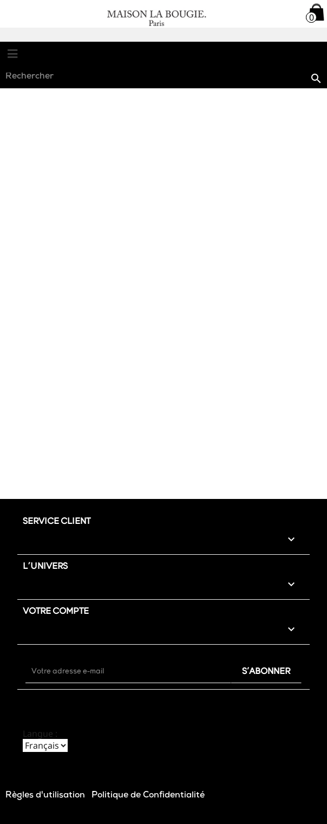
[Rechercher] (163, 77)
